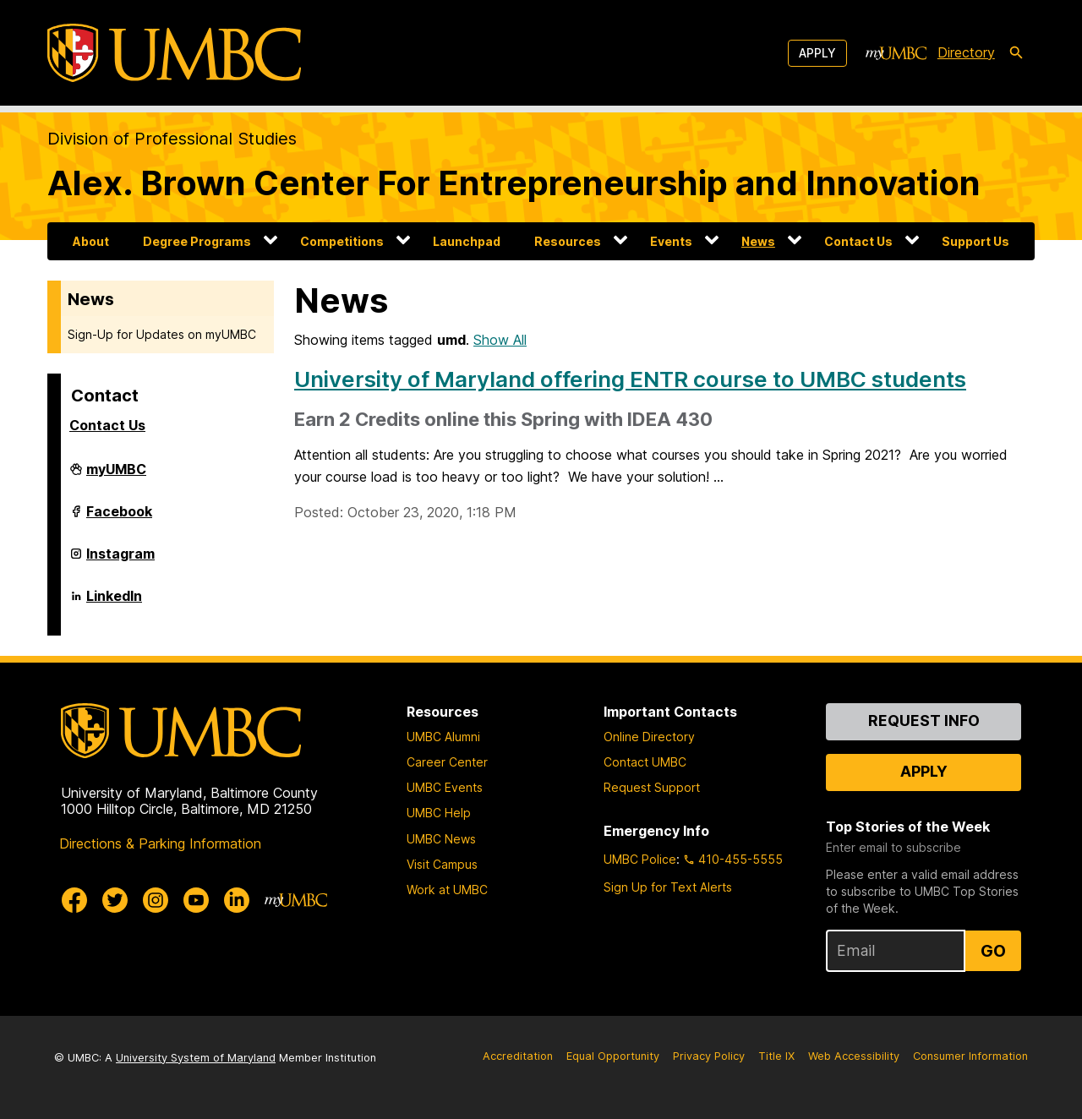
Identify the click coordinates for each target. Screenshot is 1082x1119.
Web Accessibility (853, 1056)
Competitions (342, 241)
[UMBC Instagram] (155, 900)
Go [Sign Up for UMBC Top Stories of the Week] (993, 951)
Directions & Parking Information (160, 843)
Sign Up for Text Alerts (668, 887)
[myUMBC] (896, 53)
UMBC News (441, 839)
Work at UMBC (447, 889)
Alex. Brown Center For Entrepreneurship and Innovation (514, 183)
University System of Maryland (196, 1057)
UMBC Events (445, 787)
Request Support (652, 787)
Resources (567, 241)
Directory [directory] (966, 52)
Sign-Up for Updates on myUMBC (162, 334)
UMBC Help (439, 812)
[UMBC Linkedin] (236, 900)
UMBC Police (640, 859)
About (91, 241)
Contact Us (858, 241)
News (758, 241)
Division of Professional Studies (172, 138)
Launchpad (466, 241)
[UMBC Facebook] (74, 900)
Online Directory (649, 736)
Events (671, 241)
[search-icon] (1016, 53)
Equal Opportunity (612, 1056)
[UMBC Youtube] (196, 900)
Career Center (447, 762)
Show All (500, 339)
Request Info (924, 720)
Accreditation (518, 1056)
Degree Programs (197, 241)
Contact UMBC (645, 762)
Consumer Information (970, 1056)
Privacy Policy (709, 1056)
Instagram (120, 560)
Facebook (119, 518)
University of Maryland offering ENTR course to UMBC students (630, 379)
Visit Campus (442, 864)
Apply (817, 53)
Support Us (975, 241)
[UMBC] (174, 53)
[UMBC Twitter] (115, 900)
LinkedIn (114, 603)
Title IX (776, 1056)
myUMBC (116, 476)
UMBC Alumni (443, 736)
